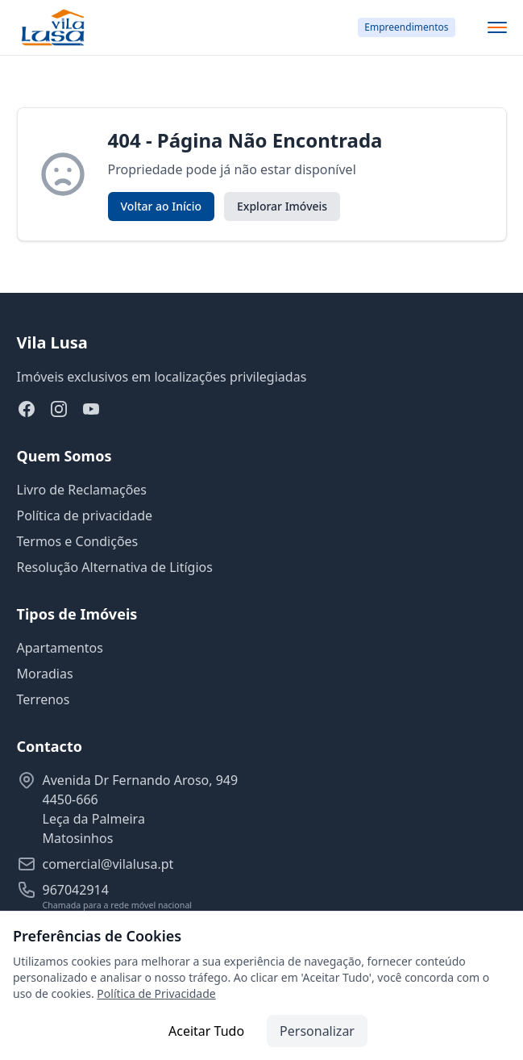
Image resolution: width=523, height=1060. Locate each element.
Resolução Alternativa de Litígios (115, 567)
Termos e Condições (78, 541)
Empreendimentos (406, 27)
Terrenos (43, 699)
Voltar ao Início (161, 206)
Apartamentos (60, 648)
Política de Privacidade (156, 993)
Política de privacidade (85, 515)
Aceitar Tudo (206, 1031)
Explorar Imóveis (282, 206)
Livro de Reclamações (82, 490)
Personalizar (317, 1031)
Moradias (45, 673)
